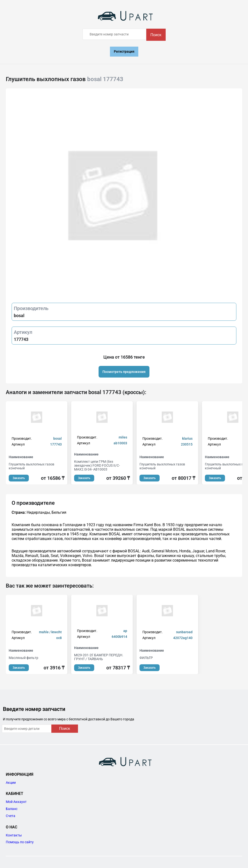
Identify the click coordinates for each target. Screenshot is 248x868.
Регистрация (124, 51)
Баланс (11, 809)
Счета (10, 816)
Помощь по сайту (20, 842)
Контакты (14, 835)
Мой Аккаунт (16, 802)
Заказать (19, 478)
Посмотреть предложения (124, 372)
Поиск (156, 35)
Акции (11, 782)
